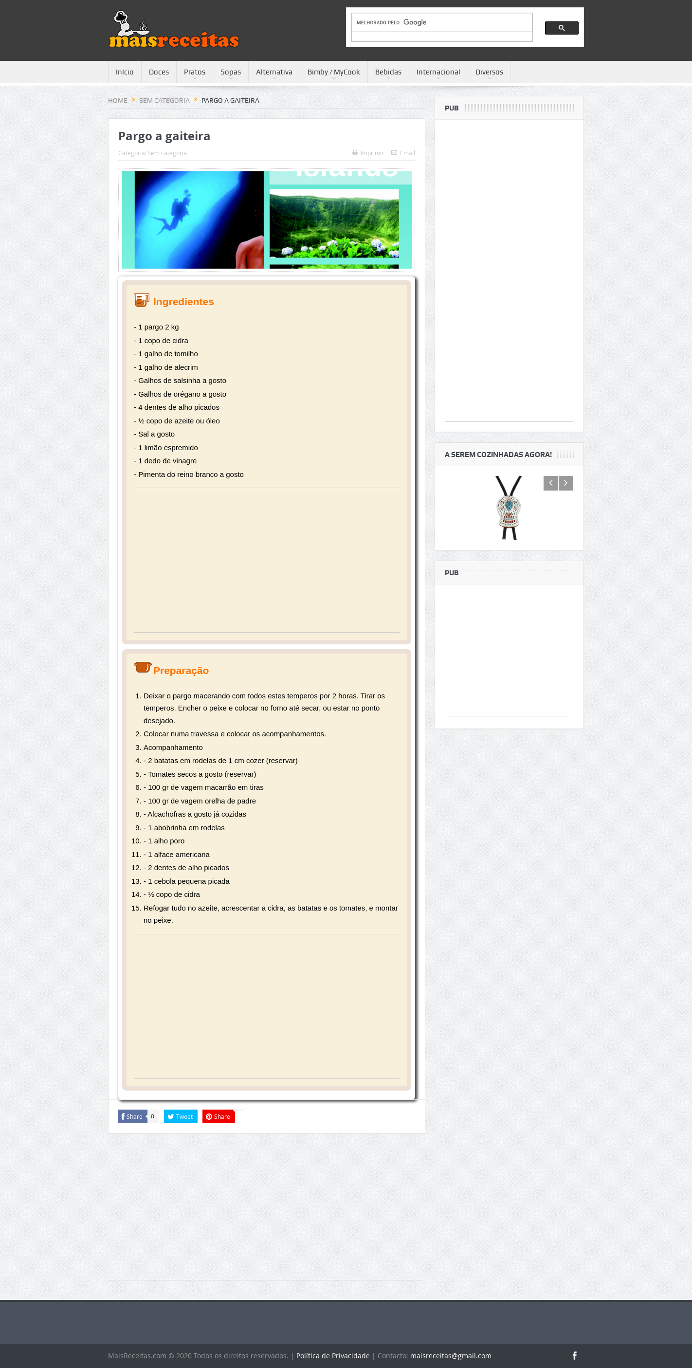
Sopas (230, 72)
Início (125, 72)
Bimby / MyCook (334, 72)
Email (403, 153)
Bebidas (388, 72)
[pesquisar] (436, 22)
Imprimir (368, 153)
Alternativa (274, 72)
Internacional (438, 72)
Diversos (489, 72)
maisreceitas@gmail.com (451, 1355)
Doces (159, 72)
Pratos (194, 72)
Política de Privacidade (333, 1355)
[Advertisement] (267, 564)
